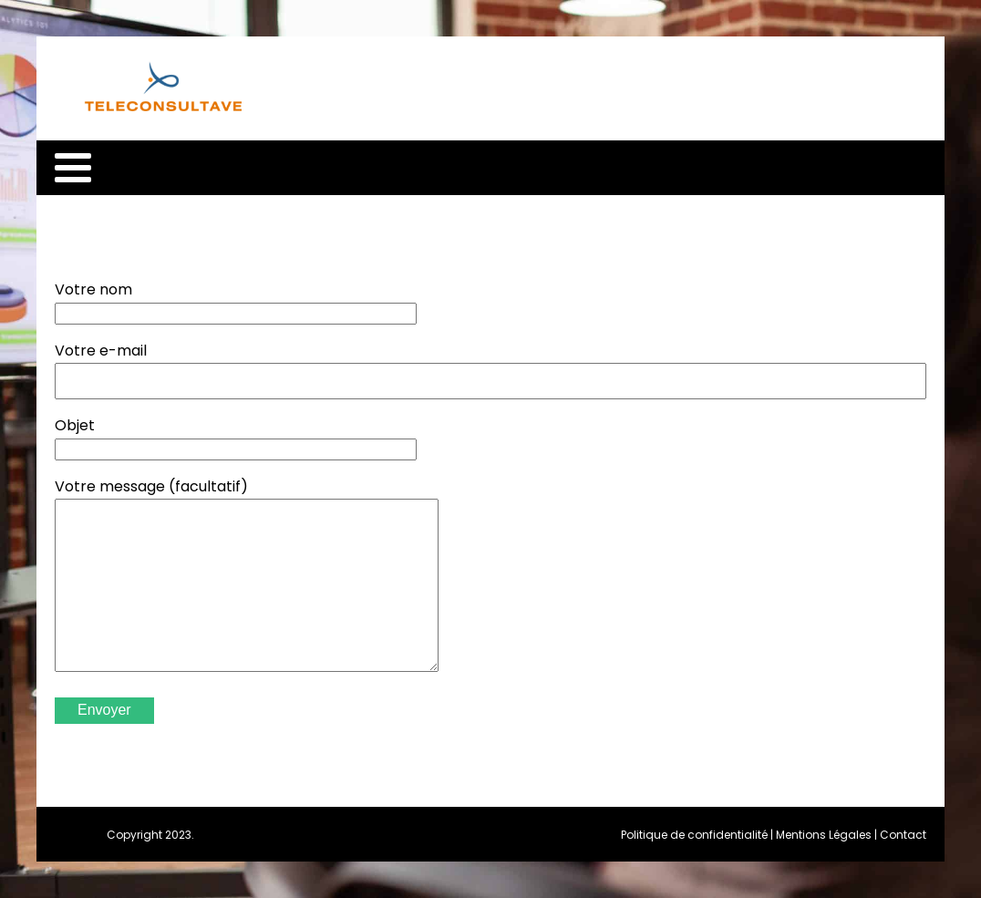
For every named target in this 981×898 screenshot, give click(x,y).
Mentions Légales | (828, 834)
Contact (903, 834)
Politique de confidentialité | (698, 834)
